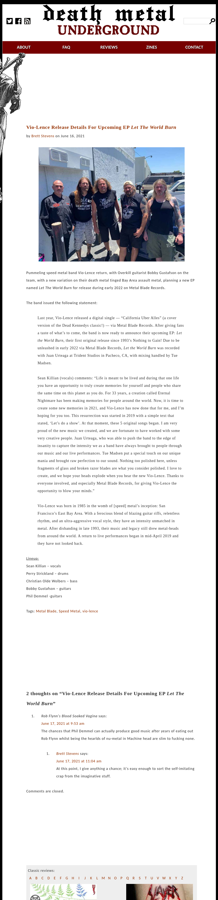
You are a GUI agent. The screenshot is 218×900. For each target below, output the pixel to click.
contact (194, 47)
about (24, 47)
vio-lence (90, 611)
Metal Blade (46, 611)
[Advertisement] (114, 89)
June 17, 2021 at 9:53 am (62, 723)
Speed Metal (69, 611)
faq (66, 47)
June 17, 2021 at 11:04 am (79, 761)
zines (151, 47)
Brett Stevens (43, 136)
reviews (109, 47)
